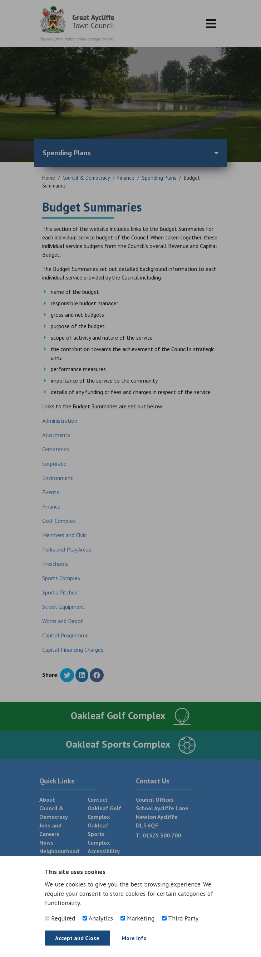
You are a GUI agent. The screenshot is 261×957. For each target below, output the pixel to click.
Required (60, 918)
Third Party (180, 918)
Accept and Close (77, 938)
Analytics (98, 918)
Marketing (137, 918)
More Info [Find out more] (134, 938)
